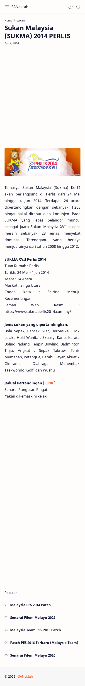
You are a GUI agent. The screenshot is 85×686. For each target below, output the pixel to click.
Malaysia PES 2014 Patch (30, 605)
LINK (49, 383)
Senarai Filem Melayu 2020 (32, 655)
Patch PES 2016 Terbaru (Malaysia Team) (44, 642)
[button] (70, 6)
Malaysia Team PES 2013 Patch (35, 630)
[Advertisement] (42, 96)
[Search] (78, 6)
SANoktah (19, 6)
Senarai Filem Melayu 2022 (32, 617)
